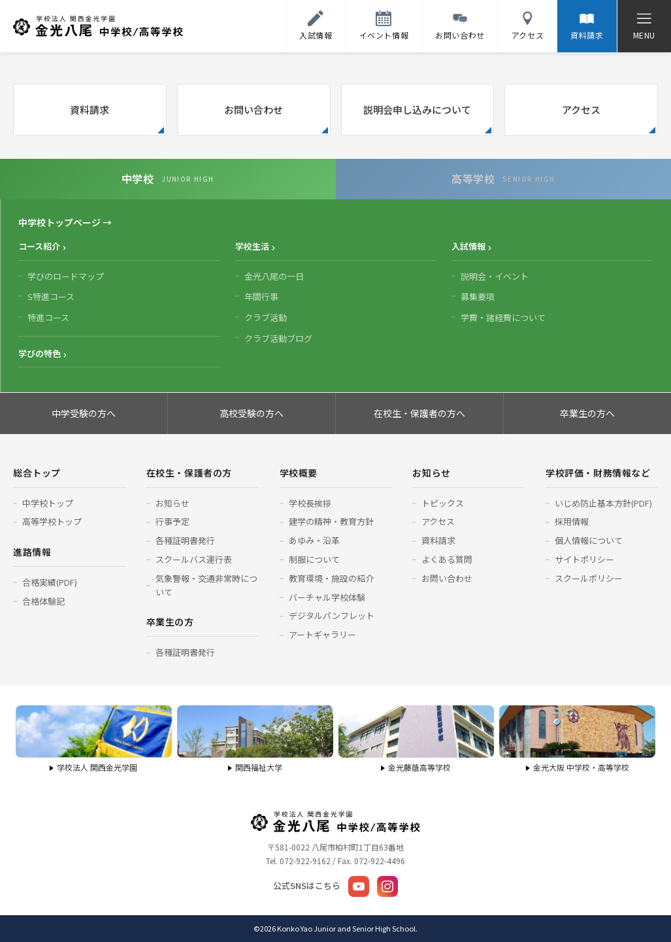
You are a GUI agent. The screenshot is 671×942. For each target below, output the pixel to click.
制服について (314, 559)
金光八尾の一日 (274, 276)
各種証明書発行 (185, 540)
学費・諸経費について (503, 317)
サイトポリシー (584, 559)
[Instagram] (387, 886)
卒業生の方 (170, 621)
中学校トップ (47, 503)
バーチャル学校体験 (327, 597)
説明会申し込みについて (417, 109)
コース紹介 (39, 246)
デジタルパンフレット (331, 615)
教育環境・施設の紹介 (331, 578)
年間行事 (261, 296)
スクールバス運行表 (193, 559)
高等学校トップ (52, 521)
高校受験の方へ (252, 413)
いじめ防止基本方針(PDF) (603, 503)
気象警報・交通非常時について (206, 585)
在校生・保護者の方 (189, 472)
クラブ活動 (265, 317)
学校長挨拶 (310, 503)
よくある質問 (446, 559)
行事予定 (172, 521)
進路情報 (32, 551)
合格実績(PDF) (49, 582)
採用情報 (572, 521)
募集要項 (478, 296)
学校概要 (299, 472)
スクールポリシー (589, 578)
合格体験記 (43, 601)
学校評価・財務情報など (598, 472)
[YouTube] (358, 886)
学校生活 (252, 246)
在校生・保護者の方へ (419, 413)
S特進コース (50, 296)
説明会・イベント (495, 276)
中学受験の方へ (84, 413)
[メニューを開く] (644, 26)
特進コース (48, 317)
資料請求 (89, 109)
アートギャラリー (322, 634)
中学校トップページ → (65, 222)
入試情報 (468, 246)
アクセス (581, 109)
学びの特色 (39, 353)
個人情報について (589, 540)
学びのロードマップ (65, 276)
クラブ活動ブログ (278, 338)
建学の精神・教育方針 (331, 521)
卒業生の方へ (587, 413)
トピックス (442, 503)
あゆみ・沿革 (314, 540)
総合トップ (37, 472)
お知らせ (172, 503)
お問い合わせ (253, 109)
